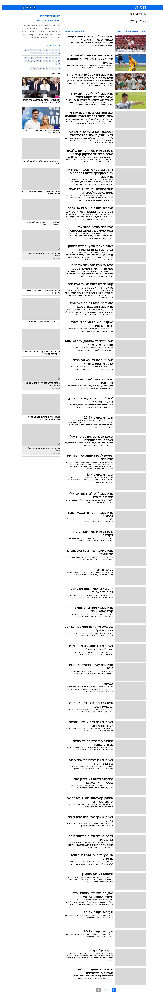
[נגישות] (3, 2)
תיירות (71, 2)
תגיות (141, 14)
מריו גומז (132, 14)
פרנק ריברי (24, 28)
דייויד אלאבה (45, 38)
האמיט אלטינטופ (32, 38)
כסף (94, 2)
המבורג (22, 38)
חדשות (127, 2)
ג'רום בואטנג (24, 35)
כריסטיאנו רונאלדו (27, 31)
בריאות (80, 2)
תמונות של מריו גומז (47, 16)
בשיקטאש (34, 28)
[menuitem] (125, 2)
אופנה (52, 2)
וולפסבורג (38, 31)
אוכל (88, 2)
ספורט (118, 2)
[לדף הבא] (96, 990)
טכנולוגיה (62, 2)
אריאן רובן (46, 31)
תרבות (109, 2)
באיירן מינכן (53, 25)
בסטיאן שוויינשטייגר (27, 25)
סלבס (101, 2)
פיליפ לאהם (45, 35)
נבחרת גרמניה (41, 25)
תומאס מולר (44, 28)
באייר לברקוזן (35, 35)
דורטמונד (54, 38)
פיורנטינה (54, 35)
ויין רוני (55, 41)
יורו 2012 (54, 28)
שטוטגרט (54, 31)
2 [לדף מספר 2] (102, 990)
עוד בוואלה (52, 74)
